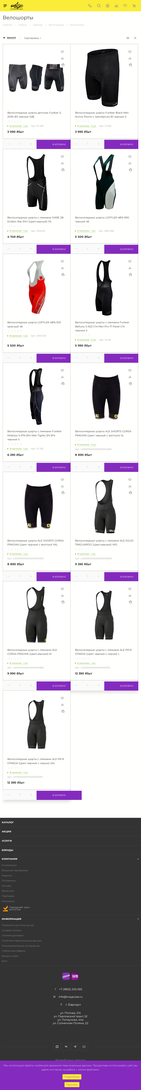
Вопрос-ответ (10, 956)
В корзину (53, 143)
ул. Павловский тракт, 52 (70, 1016)
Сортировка (31, 38)
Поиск (98, 5)
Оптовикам (9, 880)
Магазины (8, 901)
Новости (7, 875)
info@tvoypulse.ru (71, 996)
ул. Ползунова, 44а (70, 1019)
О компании (9, 865)
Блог (4, 961)
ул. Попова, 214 (70, 1013)
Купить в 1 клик (63, 65)
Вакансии (8, 890)
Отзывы (6, 885)
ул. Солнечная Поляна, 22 (70, 1023)
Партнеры (8, 896)
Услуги (7, 840)
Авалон (80, 1060)
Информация (11, 919)
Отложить (62, 52)
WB (75, 976)
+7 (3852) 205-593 (70, 989)
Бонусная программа (15, 870)
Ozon (66, 976)
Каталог (8, 822)
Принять (72, 1084)
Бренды (7, 850)
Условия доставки (12, 935)
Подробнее (72, 1076)
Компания (9, 859)
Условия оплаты (11, 930)
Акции (6, 831)
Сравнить (62, 58)
